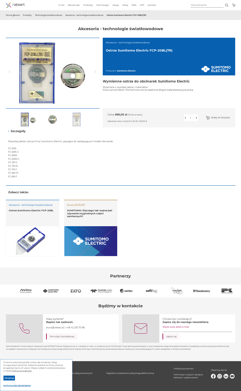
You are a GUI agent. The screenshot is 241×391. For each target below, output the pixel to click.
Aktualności (74, 5)
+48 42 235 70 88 (75, 327)
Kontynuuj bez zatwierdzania (17, 385)
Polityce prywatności (22, 371)
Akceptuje (9, 378)
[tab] (120, 131)
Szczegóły (17, 131)
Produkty (88, 5)
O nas (61, 5)
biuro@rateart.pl (55, 327)
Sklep (125, 5)
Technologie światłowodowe (48, 15)
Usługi (115, 5)
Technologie (102, 5)
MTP (142, 5)
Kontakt (152, 5)
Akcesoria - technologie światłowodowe (84, 15)
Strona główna (13, 15)
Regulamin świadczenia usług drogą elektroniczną (130, 373)
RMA (134, 5)
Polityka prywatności (184, 368)
